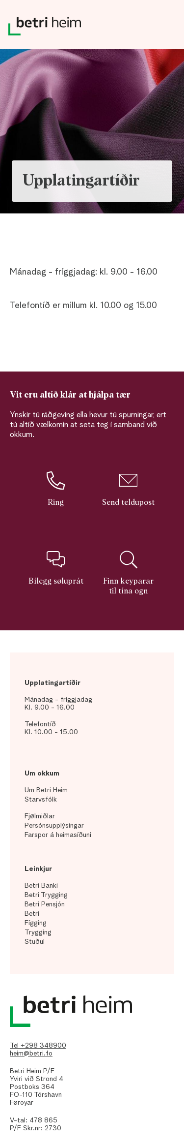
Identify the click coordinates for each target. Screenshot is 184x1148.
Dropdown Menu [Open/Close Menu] (164, 29)
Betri (32, 913)
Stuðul (35, 941)
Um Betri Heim (46, 790)
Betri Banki (41, 885)
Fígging (36, 923)
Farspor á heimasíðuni (58, 835)
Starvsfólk (41, 799)
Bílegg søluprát (55, 568)
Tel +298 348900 (38, 1045)
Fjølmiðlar (40, 816)
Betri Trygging (46, 895)
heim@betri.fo (31, 1053)
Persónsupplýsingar (54, 825)
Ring (55, 488)
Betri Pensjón (45, 904)
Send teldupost (128, 488)
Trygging (38, 932)
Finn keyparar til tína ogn (128, 573)
